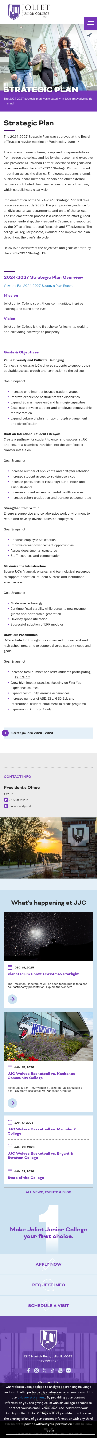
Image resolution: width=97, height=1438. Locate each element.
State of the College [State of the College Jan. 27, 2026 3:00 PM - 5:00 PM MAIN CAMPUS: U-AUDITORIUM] (26, 1177)
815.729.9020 (49, 1361)
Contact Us (48, 1382)
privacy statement (31, 1397)
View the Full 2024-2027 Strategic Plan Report (38, 285)
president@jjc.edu (21, 806)
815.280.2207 (19, 800)
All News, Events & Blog (48, 1192)
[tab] (48, 733)
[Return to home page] (48, 1343)
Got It (50, 1431)
